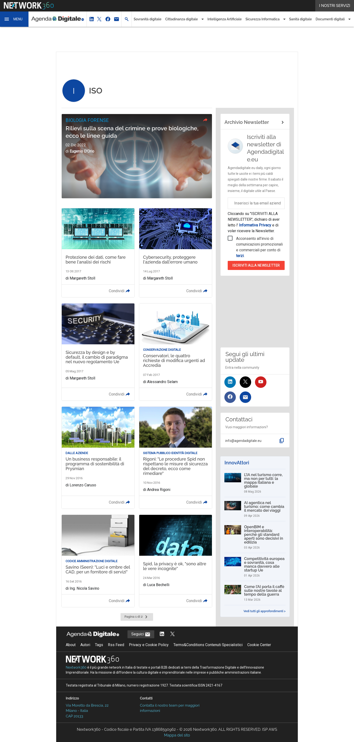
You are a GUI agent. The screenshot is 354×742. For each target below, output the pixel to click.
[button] (14, 19)
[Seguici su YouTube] (260, 382)
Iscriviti (256, 265)
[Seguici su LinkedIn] (230, 382)
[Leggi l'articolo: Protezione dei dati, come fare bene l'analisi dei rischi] (98, 252)
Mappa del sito (177, 735)
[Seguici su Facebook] (230, 397)
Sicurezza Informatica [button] (262, 19)
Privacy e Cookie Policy (149, 645)
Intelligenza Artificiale (224, 19)
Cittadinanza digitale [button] (181, 19)
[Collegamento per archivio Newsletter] (254, 122)
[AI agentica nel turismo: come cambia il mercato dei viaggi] (254, 509)
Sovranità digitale (147, 19)
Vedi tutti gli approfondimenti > (264, 611)
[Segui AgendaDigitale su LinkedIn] (162, 634)
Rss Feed (116, 645)
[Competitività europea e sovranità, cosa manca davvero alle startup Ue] (254, 567)
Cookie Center (259, 645)
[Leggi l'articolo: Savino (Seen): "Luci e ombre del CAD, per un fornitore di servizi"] (98, 561)
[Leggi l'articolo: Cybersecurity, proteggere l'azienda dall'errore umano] (175, 252)
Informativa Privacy (255, 225)
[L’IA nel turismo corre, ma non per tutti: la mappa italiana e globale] (254, 483)
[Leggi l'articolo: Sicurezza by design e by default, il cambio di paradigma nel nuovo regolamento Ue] (98, 352)
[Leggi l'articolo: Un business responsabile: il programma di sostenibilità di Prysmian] (98, 458)
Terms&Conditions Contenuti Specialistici (208, 645)
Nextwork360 (76, 667)
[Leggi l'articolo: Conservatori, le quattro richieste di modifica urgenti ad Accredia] (175, 352)
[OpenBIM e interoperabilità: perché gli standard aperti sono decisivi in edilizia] (254, 537)
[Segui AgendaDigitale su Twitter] (172, 634)
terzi (240, 255)
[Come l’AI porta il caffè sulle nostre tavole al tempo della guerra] (254, 593)
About (71, 645)
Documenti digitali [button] (330, 19)
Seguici (140, 634)
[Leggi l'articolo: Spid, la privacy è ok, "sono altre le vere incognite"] (175, 561)
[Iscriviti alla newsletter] (245, 397)
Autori (85, 645)
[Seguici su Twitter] (245, 382)
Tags (99, 645)
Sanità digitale (300, 19)
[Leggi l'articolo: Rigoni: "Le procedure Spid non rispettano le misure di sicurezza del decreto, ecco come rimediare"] (175, 458)
